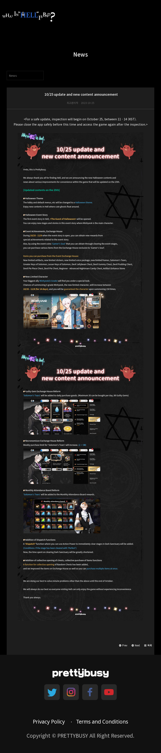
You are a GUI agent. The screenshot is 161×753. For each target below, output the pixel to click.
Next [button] (136, 645)
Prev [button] (123, 645)
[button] (148, 645)
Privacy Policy (49, 721)
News (13, 75)
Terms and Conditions (102, 721)
